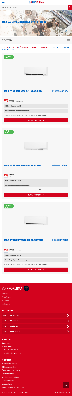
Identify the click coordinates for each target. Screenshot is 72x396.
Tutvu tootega (36, 120)
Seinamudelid (45, 47)
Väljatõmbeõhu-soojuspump (13, 387)
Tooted (14, 47)
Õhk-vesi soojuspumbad (11, 370)
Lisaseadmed (7, 384)
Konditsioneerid (8, 374)
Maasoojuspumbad (9, 364)
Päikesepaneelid (8, 381)
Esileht (5, 47)
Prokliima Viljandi (11, 332)
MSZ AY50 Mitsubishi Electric (23, 240)
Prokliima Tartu (10, 321)
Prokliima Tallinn (11, 315)
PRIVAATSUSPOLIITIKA (62, 393)
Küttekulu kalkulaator (10, 350)
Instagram (6, 304)
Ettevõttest (6, 297)
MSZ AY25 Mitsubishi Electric (23, 90)
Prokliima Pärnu (10, 326)
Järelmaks (6, 343)
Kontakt (5, 294)
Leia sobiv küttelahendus (11, 353)
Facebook (6, 301)
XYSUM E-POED (24, 393)
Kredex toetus (7, 346)
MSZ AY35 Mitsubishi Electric (23, 165)
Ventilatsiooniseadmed (10, 377)
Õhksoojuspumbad (28, 47)
